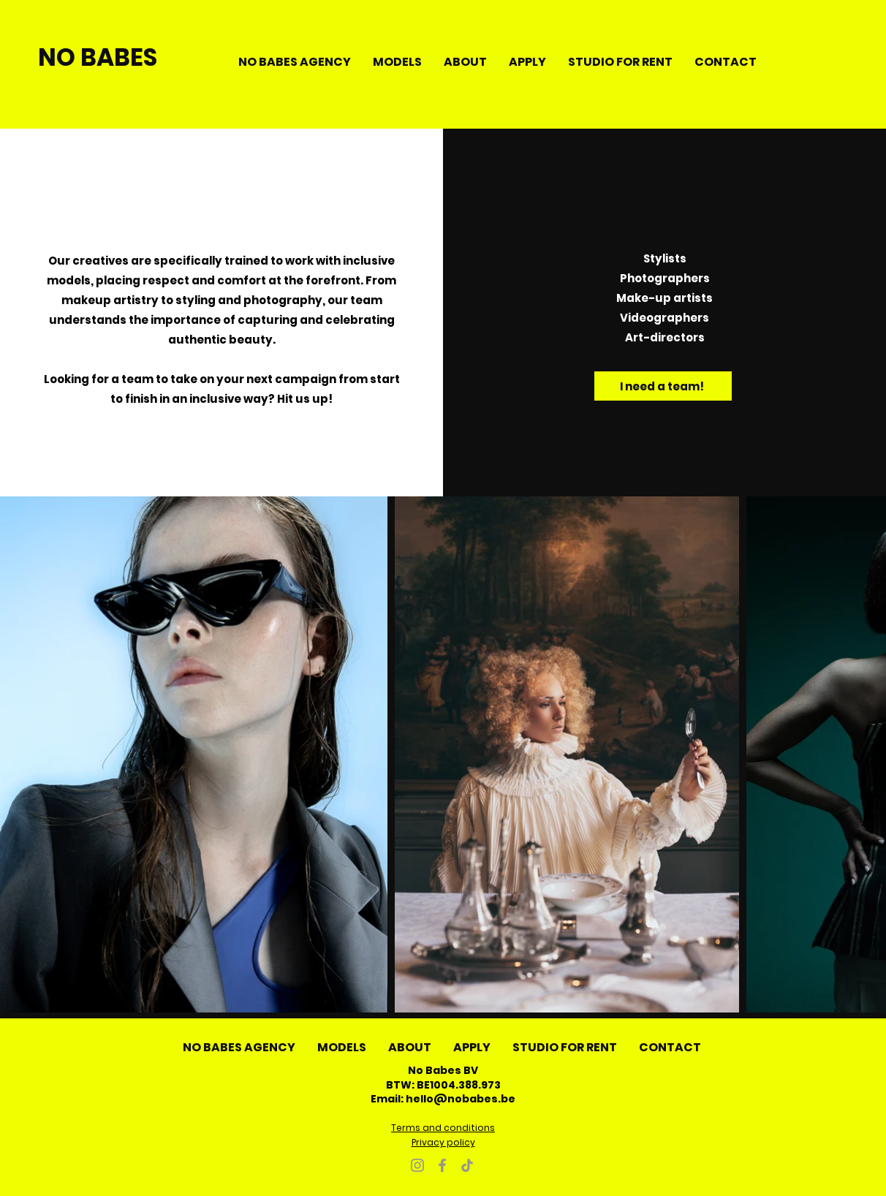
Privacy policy (443, 1142)
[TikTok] (467, 1165)
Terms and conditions (443, 1127)
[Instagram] (417, 1165)
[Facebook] (442, 1165)
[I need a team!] (663, 386)
